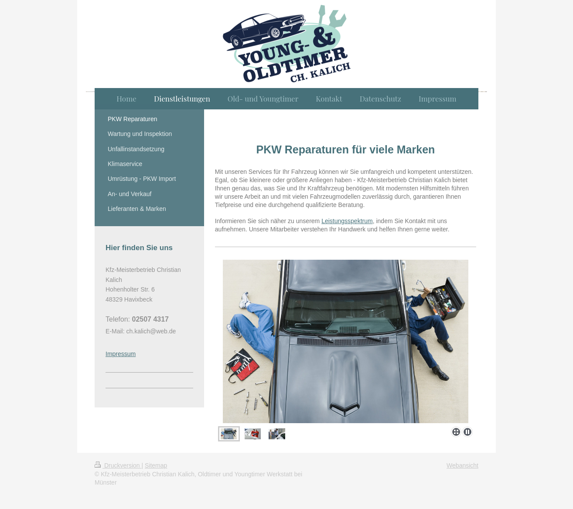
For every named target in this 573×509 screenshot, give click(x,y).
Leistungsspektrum (347, 220)
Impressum (121, 353)
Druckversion (118, 465)
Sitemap (156, 465)
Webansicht (462, 465)
